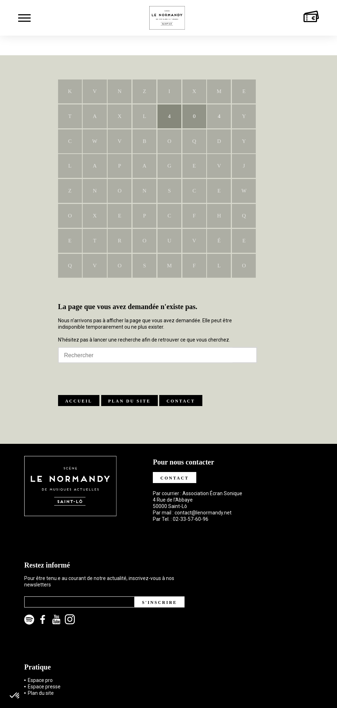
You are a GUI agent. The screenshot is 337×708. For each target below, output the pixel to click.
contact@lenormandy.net (203, 512)
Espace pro (40, 680)
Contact (180, 401)
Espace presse (44, 686)
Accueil (78, 401)
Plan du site (129, 401)
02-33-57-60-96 (190, 519)
